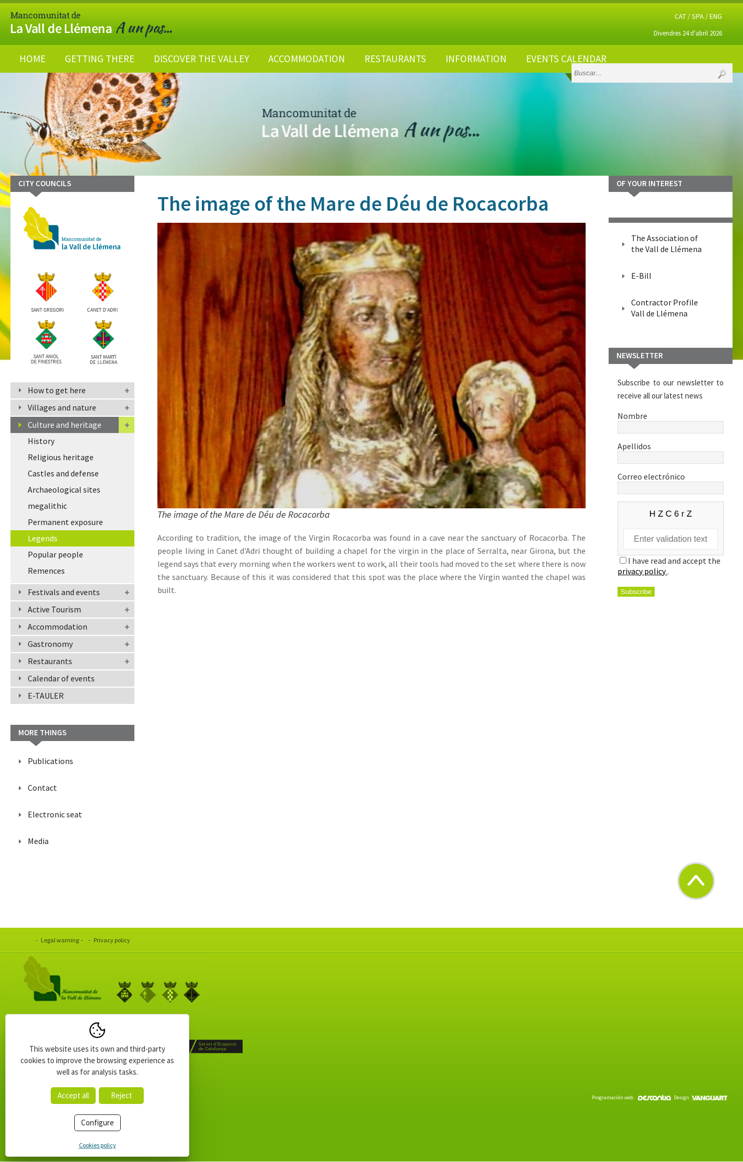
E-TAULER (46, 695)
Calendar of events (61, 678)
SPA (698, 16)
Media (38, 841)
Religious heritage (61, 457)
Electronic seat (55, 814)
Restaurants (395, 58)
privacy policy (642, 571)
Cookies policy (97, 1145)
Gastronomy (50, 644)
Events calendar (566, 58)
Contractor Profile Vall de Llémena (664, 307)
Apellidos (671, 451)
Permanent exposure (65, 522)
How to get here (57, 390)
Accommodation (306, 58)
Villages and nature (62, 407)
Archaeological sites (64, 489)
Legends (43, 538)
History (41, 441)
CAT (680, 16)
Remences (46, 570)
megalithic (47, 505)
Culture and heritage (64, 424)
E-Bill (641, 275)
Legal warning (60, 940)
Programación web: (631, 1097)
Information (476, 58)
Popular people (55, 554)
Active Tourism (54, 609)
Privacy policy (112, 940)
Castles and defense (63, 473)
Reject (121, 1095)
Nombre (671, 421)
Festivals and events (64, 592)
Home (32, 58)
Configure (97, 1122)
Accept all (73, 1095)
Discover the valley (201, 58)
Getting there (99, 58)
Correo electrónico (671, 481)
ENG (716, 16)
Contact (42, 787)
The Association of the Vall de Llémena (666, 243)
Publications (50, 761)
